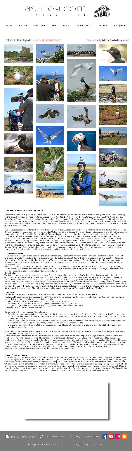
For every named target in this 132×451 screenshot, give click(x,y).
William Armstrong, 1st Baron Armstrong (72, 262)
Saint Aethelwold (104, 236)
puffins (24, 362)
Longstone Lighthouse (17, 305)
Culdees (67, 230)
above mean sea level (19, 225)
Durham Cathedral (31, 247)
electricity (65, 349)
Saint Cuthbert (40, 234)
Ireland (61, 232)
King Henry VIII (58, 249)
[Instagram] (117, 436)
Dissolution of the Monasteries (80, 249)
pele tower (34, 286)
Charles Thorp (81, 260)
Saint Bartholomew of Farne (66, 243)
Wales (54, 232)
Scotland (73, 232)
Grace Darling (55, 275)
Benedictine (52, 245)
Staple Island (92, 221)
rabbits (124, 364)
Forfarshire (85, 275)
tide (22, 217)
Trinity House (48, 301)
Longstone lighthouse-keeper (20, 277)
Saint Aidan (17, 234)
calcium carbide (30, 346)
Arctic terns (97, 362)
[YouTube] (111, 436)
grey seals (42, 370)
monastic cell (38, 245)
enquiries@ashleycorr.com (26, 436)
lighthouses (22, 301)
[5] (50, 297)
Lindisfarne (96, 230)
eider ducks (92, 238)
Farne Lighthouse (15, 303)
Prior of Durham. (96, 288)
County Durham (80, 258)
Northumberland (61, 215)
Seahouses (97, 357)
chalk (104, 344)
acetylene (17, 349)
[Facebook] (104, 436)
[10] (15, 340)
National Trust (14, 264)
